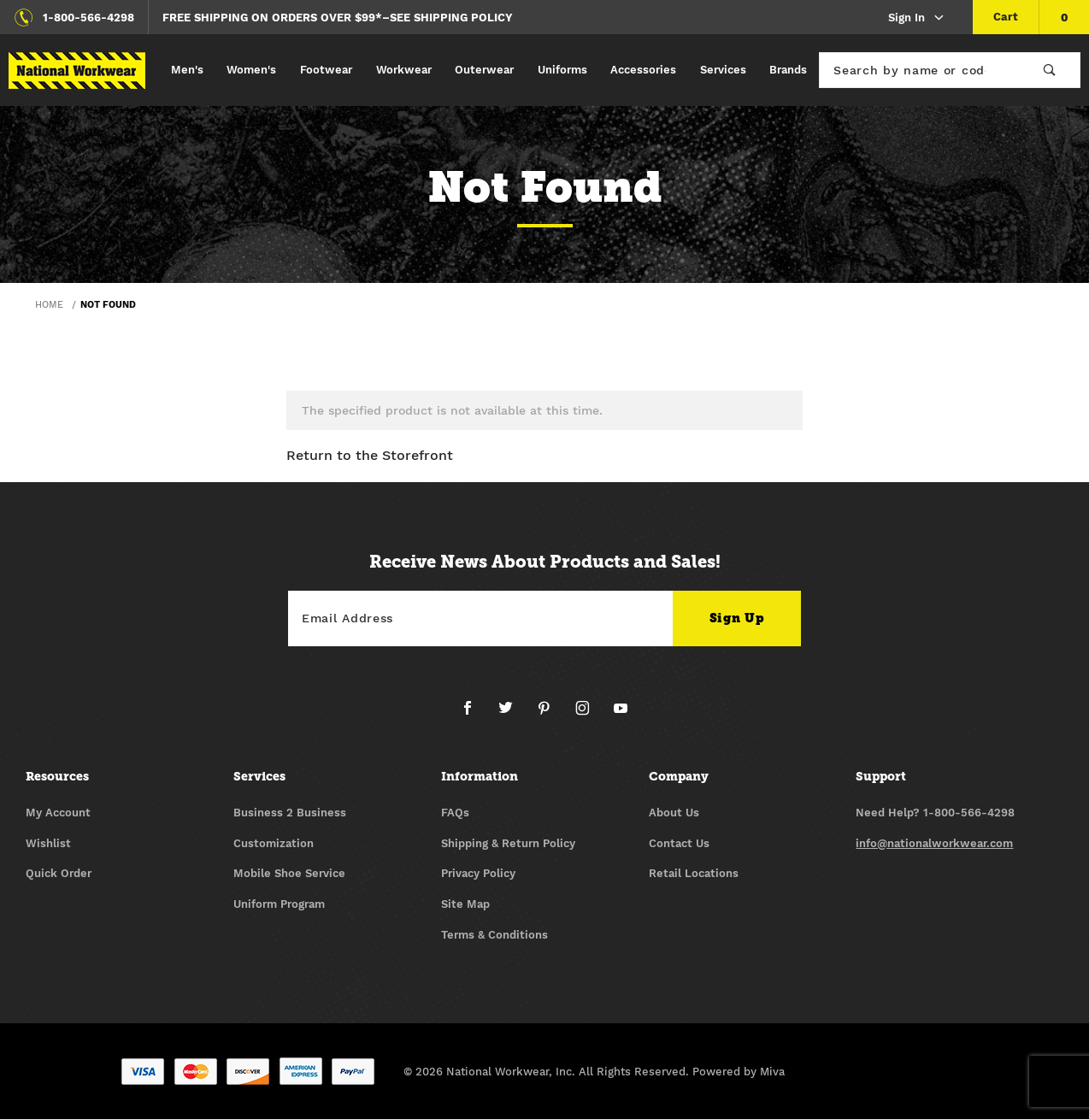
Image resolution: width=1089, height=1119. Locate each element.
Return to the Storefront (369, 455)
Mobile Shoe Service (289, 873)
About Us (674, 812)
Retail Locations (694, 873)
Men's (187, 69)
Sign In (916, 18)
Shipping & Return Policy (508, 843)
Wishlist (48, 843)
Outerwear (484, 69)
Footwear (326, 69)
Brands (788, 69)
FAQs (455, 812)
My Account (58, 812)
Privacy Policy (478, 873)
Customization (273, 843)
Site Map (465, 904)
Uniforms (562, 69)
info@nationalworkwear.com (934, 843)
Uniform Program (279, 904)
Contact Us (679, 843)
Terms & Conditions (494, 934)
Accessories (643, 69)
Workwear (404, 69)
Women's (251, 69)
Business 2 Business (289, 812)
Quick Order (58, 873)
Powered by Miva (738, 1071)
